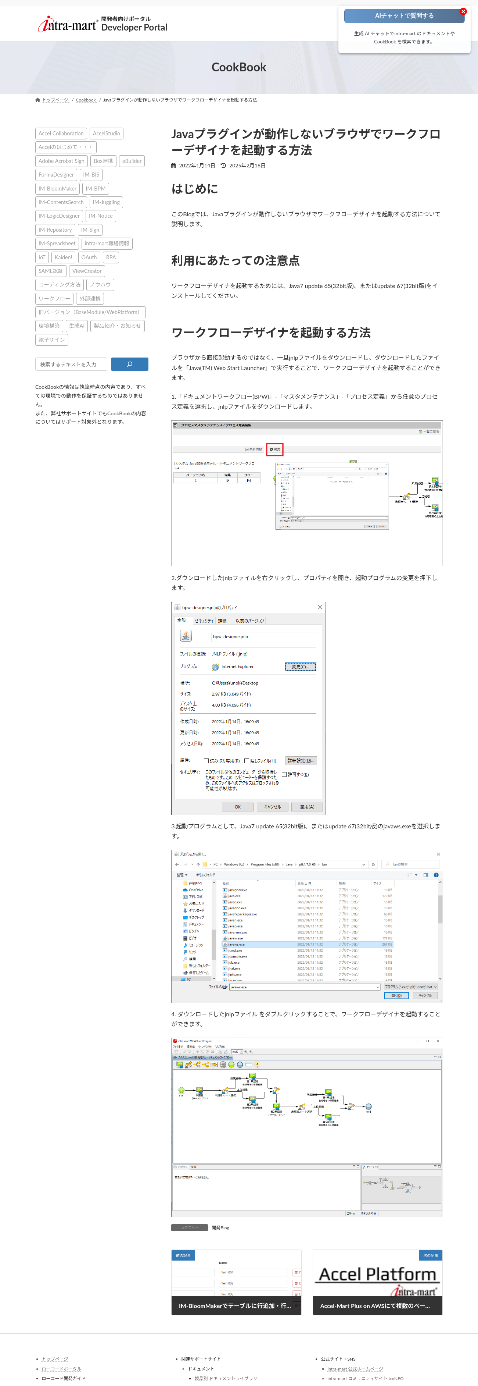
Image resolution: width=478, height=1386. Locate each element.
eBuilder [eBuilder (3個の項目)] (131, 160)
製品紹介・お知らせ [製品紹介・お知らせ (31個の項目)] (117, 326)
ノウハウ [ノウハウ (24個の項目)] (100, 284)
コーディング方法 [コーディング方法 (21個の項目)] (59, 284)
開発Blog (220, 1227)
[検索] (129, 364)
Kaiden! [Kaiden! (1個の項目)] (63, 257)
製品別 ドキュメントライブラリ (226, 1378)
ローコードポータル (62, 1368)
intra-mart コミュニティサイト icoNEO (366, 1378)
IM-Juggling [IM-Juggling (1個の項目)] (106, 202)
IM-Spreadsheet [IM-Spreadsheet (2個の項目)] (57, 243)
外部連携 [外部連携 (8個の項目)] (90, 298)
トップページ (55, 1359)
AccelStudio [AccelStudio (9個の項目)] (106, 133)
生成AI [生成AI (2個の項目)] (77, 326)
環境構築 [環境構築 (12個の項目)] (49, 326)
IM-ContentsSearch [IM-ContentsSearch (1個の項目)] (61, 202)
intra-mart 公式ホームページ (355, 1368)
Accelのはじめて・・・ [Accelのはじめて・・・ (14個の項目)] (66, 147)
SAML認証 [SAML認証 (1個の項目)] (51, 270)
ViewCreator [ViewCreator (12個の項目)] (87, 270)
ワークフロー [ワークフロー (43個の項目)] (54, 298)
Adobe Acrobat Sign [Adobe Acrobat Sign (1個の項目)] (62, 160)
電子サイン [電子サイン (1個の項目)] (52, 339)
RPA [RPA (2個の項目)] (111, 257)
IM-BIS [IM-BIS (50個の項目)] (91, 174)
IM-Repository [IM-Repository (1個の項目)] (55, 229)
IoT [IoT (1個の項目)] (42, 257)
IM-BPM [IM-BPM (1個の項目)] (95, 188)
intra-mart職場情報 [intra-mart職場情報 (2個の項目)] (107, 243)
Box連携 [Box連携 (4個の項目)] (103, 160)
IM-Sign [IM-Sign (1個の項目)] (90, 229)
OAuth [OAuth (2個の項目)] (89, 257)
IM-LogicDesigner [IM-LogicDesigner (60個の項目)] (59, 216)
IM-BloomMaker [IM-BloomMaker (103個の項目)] (57, 188)
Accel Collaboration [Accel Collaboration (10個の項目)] (61, 133)
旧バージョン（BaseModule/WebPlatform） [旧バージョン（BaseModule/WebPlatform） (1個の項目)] (91, 312)
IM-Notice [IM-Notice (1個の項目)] (101, 216)
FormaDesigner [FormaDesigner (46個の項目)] (56, 174)
